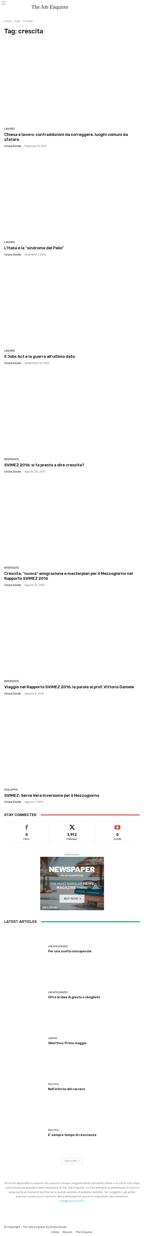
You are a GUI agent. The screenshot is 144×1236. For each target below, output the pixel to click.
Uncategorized (58, 946)
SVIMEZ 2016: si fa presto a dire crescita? (44, 464)
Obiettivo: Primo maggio (67, 1043)
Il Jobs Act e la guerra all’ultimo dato (39, 356)
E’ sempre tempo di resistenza (72, 1135)
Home (8, 21)
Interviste (11, 459)
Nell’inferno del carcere (66, 1089)
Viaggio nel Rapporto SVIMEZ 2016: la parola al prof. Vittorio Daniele (69, 686)
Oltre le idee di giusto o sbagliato (74, 997)
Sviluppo (11, 789)
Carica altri (72, 1161)
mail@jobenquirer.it (72, 1200)
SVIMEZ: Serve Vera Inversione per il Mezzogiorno (51, 795)
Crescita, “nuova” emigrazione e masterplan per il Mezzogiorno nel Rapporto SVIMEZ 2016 (68, 576)
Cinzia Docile (12, 146)
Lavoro (9, 128)
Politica (53, 1084)
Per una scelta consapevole (69, 951)
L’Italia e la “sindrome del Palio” (34, 247)
